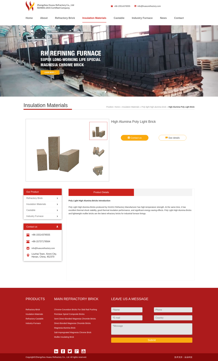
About (44, 18)
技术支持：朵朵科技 (183, 357)
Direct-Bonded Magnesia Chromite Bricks (72, 323)
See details (172, 138)
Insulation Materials (94, 18)
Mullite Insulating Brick (64, 337)
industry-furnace (33, 323)
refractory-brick (33, 309)
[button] (16, 60)
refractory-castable (34, 319)
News (163, 18)
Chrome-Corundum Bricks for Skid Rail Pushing (75, 309)
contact (179, 18)
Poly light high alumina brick (154, 107)
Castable (119, 18)
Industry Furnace (142, 18)
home (29, 18)
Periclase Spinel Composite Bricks (69, 314)
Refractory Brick (65, 18)
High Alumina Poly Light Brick (181, 107)
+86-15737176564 (40, 241)
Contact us (134, 138)
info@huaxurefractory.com (147, 6)
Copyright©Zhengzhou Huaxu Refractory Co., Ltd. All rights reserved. (56, 357)
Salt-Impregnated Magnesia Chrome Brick (72, 332)
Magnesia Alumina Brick (64, 328)
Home (117, 107)
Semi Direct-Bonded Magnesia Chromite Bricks (75, 319)
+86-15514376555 (119, 6)
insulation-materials (34, 314)
